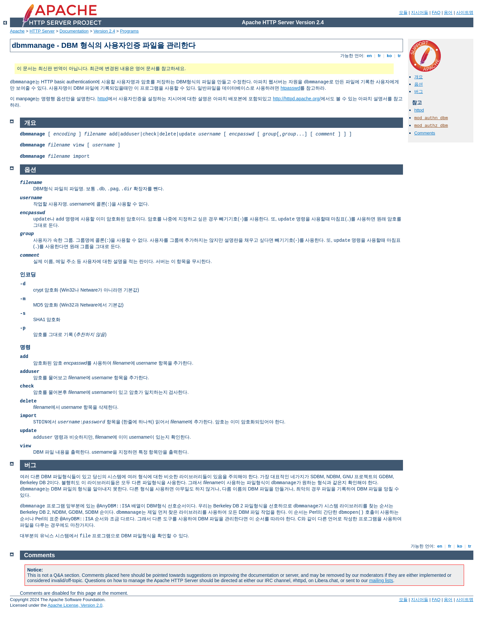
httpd (103, 98)
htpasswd (290, 88)
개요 (418, 76)
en (369, 55)
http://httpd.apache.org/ (297, 98)
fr (379, 55)
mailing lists (381, 580)
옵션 (418, 84)
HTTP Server (42, 31)
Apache (17, 31)
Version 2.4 (104, 31)
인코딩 (28, 274)
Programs (129, 31)
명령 (25, 347)
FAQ (436, 12)
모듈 (403, 12)
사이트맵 (464, 12)
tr (399, 55)
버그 (418, 91)
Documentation (73, 31)
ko (389, 55)
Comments (424, 133)
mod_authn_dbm (431, 118)
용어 (448, 12)
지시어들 (419, 12)
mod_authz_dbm (431, 125)
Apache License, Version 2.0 (74, 605)
